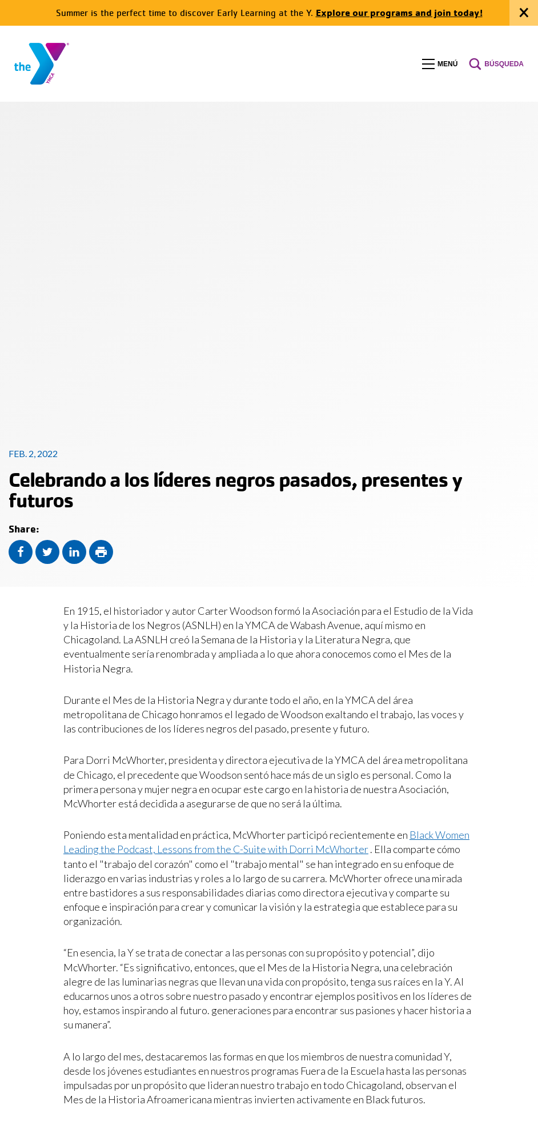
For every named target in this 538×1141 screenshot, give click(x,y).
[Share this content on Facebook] (21, 552)
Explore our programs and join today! (399, 12)
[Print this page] (101, 552)
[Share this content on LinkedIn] (74, 552)
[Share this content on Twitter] (47, 552)
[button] (439, 64)
